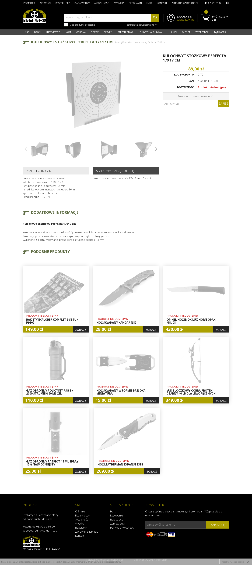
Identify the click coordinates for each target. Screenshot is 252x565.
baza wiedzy (82, 3)
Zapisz (223, 103)
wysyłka (119, 3)
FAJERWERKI (220, 32)
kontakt (162, 3)
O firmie (80, 511)
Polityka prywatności (122, 527)
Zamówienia (117, 523)
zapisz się (218, 525)
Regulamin (81, 527)
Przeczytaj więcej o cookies (232, 561)
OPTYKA (108, 32)
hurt (149, 3)
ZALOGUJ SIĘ (184, 16)
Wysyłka (80, 523)
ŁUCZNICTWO (53, 32)
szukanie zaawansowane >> (142, 24)
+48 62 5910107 (212, 3)
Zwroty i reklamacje (86, 531)
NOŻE (68, 32)
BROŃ (37, 32)
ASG (27, 32)
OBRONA (81, 32)
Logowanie (116, 515)
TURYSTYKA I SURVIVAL (151, 32)
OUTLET (186, 32)
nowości (45, 3)
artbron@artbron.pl (185, 3)
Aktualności (82, 519)
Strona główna (121, 42)
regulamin (135, 3)
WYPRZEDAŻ (201, 32)
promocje (29, 3)
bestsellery (62, 3)
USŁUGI (173, 32)
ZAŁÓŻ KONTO (185, 19)
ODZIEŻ (95, 32)
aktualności (102, 3)
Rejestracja (116, 519)
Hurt (112, 511)
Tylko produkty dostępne (79, 24)
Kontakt (79, 535)
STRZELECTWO (125, 32)
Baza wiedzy (82, 515)
